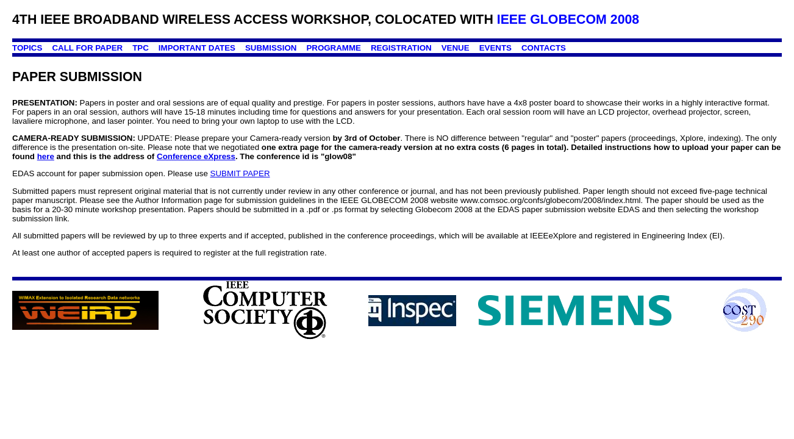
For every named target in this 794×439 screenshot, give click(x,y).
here (45, 156)
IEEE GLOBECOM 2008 (568, 19)
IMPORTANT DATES (197, 47)
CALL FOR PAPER (87, 47)
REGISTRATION (401, 47)
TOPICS (27, 47)
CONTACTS (543, 47)
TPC (140, 47)
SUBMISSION (270, 47)
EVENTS (495, 47)
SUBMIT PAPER (240, 173)
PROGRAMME (333, 47)
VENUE (456, 47)
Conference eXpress (196, 156)
